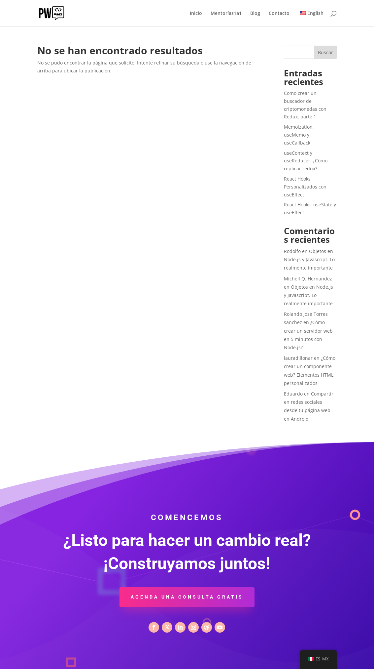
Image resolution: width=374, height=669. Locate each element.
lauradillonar (298, 358)
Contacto (279, 13)
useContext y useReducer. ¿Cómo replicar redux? (305, 161)
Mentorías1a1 (226, 13)
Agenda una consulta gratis (187, 597)
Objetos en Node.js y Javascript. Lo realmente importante (309, 259)
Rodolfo (292, 251)
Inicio (196, 13)
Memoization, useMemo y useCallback (299, 135)
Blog (255, 13)
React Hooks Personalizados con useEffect (305, 187)
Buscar (325, 52)
